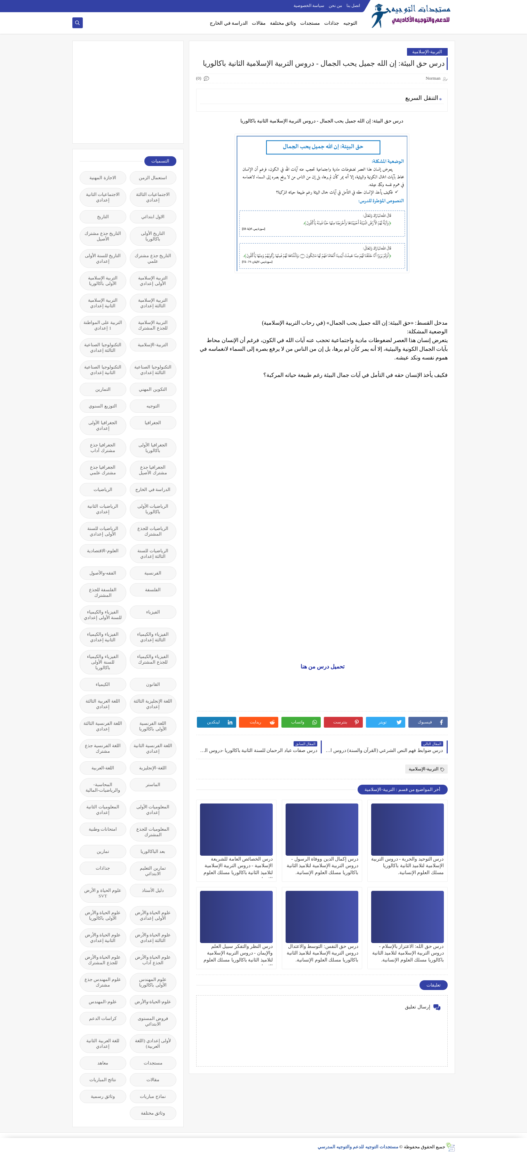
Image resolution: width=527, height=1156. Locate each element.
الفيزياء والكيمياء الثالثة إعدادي (152, 637)
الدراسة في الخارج (229, 23)
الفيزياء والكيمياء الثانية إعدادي (102, 637)
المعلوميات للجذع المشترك (152, 831)
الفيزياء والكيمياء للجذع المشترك (152, 659)
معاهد (102, 1063)
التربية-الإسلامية (427, 51)
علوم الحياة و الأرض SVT (102, 893)
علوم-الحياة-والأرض (153, 1001)
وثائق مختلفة (283, 23)
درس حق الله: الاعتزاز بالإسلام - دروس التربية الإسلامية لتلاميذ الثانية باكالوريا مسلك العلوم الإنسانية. (408, 953)
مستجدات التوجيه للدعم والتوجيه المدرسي (358, 1146)
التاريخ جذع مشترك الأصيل (103, 236)
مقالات (259, 23)
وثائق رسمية (102, 1096)
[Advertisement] (124, 91)
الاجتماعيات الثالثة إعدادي (153, 197)
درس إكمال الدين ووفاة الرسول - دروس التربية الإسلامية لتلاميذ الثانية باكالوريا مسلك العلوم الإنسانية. (322, 865)
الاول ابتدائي (153, 216)
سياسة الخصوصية (309, 5)
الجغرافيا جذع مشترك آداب (102, 447)
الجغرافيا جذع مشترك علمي (103, 470)
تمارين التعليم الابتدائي (153, 870)
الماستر (153, 784)
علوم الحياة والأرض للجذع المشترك (103, 960)
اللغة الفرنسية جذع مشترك (103, 748)
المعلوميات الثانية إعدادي (102, 809)
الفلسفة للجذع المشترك (103, 592)
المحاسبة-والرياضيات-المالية (103, 787)
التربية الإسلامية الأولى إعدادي (153, 280)
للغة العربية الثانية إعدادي (102, 1043)
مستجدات (310, 23)
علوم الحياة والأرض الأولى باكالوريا (103, 915)
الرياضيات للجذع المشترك (152, 531)
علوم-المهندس (103, 1001)
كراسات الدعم (103, 1018)
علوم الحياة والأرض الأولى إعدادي (153, 915)
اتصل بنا (353, 5)
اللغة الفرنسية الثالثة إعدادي (102, 726)
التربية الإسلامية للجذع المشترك (153, 325)
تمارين (103, 851)
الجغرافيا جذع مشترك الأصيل (153, 470)
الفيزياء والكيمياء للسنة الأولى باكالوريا (102, 662)
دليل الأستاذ (153, 890)
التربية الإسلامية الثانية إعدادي (103, 303)
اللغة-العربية (102, 767)
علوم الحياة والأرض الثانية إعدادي (103, 937)
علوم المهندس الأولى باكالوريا (153, 982)
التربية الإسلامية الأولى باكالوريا (103, 280)
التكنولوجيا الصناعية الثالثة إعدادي (102, 347)
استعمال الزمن (153, 177)
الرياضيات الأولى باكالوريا (152, 509)
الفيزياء (153, 612)
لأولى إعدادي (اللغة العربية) (153, 1043)
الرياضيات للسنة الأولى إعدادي (102, 531)
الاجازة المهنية (102, 177)
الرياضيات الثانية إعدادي (102, 509)
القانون (153, 684)
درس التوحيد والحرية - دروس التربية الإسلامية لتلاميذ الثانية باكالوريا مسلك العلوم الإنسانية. (407, 865)
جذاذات (331, 23)
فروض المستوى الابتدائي (153, 1021)
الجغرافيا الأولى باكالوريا (152, 447)
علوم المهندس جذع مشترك (103, 982)
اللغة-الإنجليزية (152, 767)
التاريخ (103, 216)
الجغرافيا (153, 422)
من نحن (335, 5)
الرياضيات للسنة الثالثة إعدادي (152, 553)
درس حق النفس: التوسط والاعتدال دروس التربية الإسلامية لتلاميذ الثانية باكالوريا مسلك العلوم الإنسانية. (322, 953)
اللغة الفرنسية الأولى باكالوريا (152, 726)
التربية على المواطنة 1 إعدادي (102, 325)
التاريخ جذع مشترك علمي (153, 258)
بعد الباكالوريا (153, 851)
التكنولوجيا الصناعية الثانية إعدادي (102, 369)
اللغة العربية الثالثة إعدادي (103, 703)
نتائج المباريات (102, 1079)
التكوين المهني (153, 389)
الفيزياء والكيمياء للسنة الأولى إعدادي (103, 614)
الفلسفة (153, 589)
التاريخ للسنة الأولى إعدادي (103, 258)
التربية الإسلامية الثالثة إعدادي (153, 303)
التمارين (103, 389)
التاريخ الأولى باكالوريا (153, 236)
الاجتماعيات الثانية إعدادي (103, 197)
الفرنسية (152, 573)
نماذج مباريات (153, 1096)
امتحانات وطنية (103, 829)
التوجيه (350, 23)
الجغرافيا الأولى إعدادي (102, 425)
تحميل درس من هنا (321, 667)
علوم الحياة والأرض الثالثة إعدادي (153, 937)
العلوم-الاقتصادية (102, 550)
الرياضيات (103, 489)
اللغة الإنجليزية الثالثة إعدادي (153, 703)
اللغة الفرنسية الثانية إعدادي (153, 748)
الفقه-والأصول (102, 573)
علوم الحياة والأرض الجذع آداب (153, 960)
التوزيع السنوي (103, 406)
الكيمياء (103, 684)
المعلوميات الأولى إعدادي (152, 809)
